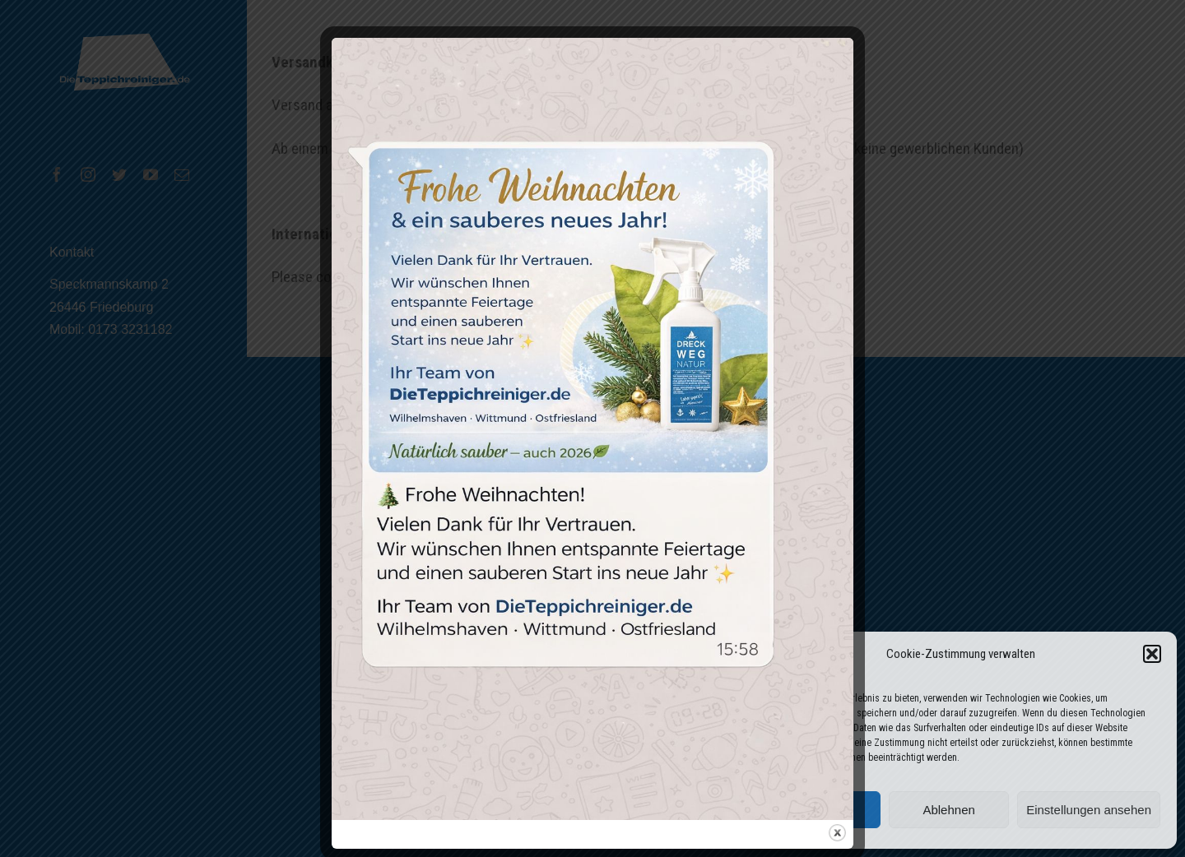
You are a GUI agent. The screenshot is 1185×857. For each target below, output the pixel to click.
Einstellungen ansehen (1088, 810)
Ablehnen (948, 810)
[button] (1152, 654)
